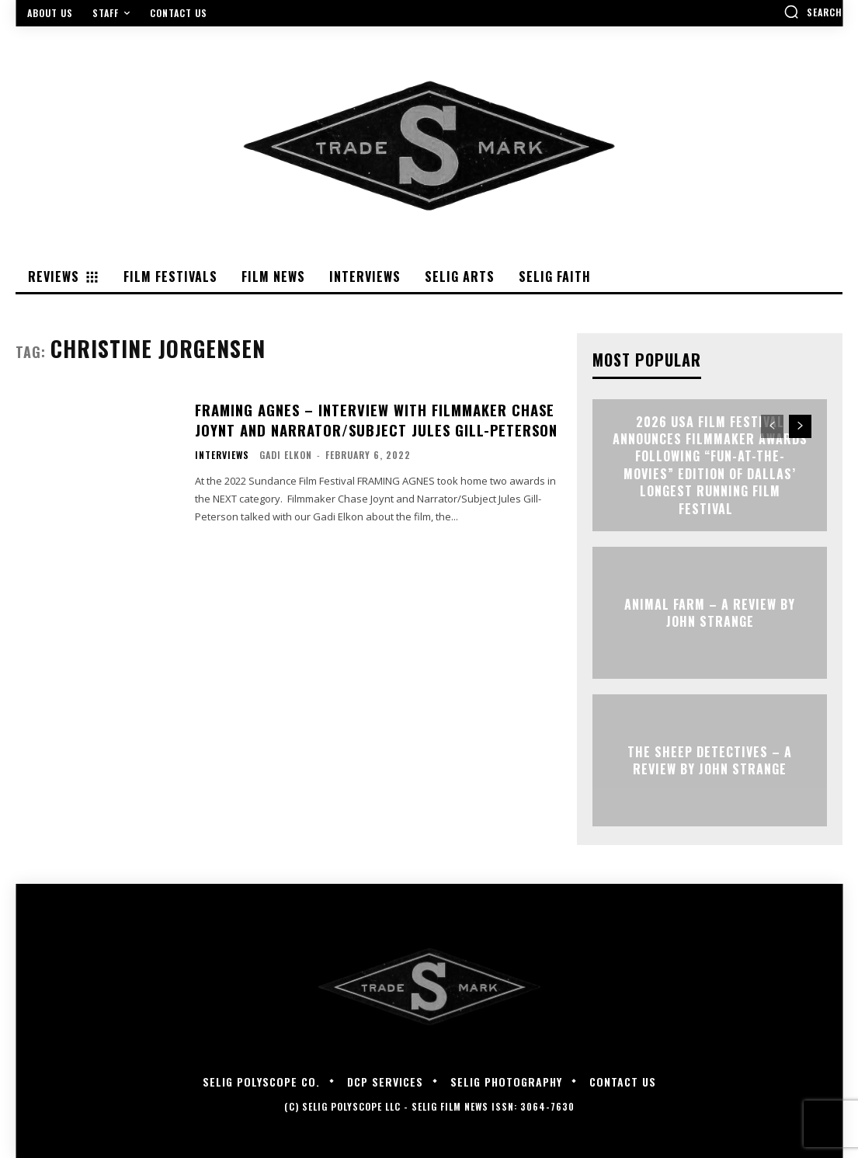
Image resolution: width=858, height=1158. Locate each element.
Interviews (222, 454)
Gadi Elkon (285, 454)
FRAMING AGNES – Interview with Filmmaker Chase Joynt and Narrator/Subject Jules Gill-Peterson (372, 420)
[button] (812, 11)
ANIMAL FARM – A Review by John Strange (709, 612)
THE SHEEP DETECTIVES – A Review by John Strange (709, 759)
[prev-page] (772, 426)
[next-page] (800, 426)
